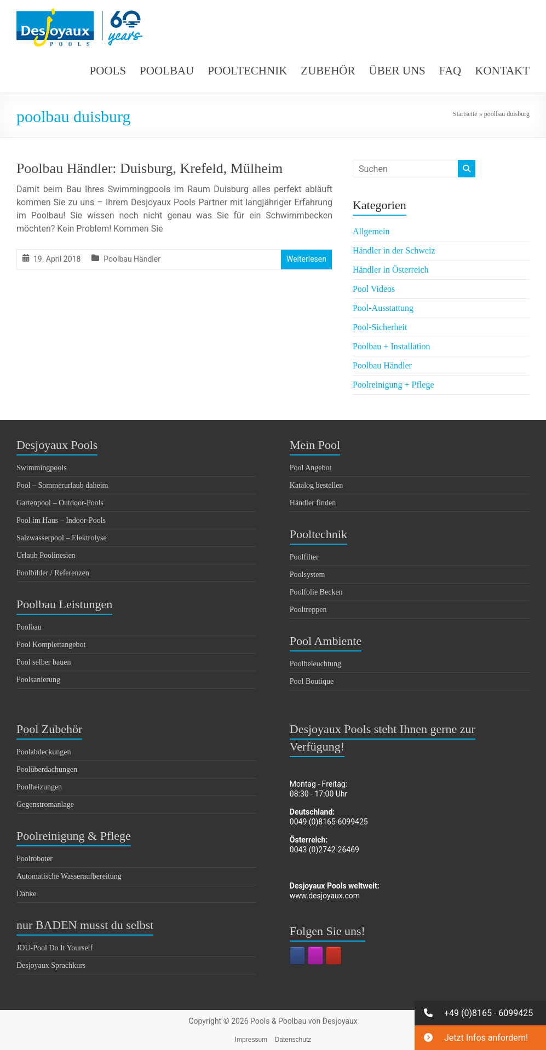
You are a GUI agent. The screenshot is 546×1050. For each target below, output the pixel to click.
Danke (26, 894)
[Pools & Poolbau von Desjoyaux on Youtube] (333, 956)
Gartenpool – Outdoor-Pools (60, 503)
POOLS (108, 70)
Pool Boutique (312, 681)
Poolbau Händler (132, 259)
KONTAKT (502, 70)
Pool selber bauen (43, 662)
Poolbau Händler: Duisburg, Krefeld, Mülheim (149, 168)
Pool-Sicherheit (380, 327)
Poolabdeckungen (43, 752)
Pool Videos (374, 288)
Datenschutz (293, 1039)
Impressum (251, 1039)
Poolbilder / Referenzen (52, 573)
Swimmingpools (41, 468)
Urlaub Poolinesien (46, 555)
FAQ (450, 70)
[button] (480, 1013)
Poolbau (29, 627)
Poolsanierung (38, 680)
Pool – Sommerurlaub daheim (62, 485)
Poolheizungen (39, 787)
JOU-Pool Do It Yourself (54, 948)
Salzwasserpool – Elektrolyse (61, 538)
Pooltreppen (308, 609)
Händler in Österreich (391, 269)
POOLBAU (167, 70)
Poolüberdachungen (46, 769)
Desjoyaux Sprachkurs (50, 965)
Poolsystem (307, 574)
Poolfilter (304, 557)
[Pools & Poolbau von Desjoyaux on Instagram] (315, 956)
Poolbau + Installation (391, 346)
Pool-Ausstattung (383, 308)
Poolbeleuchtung (315, 664)
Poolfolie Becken (316, 592)
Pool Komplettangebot (50, 645)
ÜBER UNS (397, 70)
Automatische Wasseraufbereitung (69, 876)
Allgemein (371, 231)
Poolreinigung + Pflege (393, 384)
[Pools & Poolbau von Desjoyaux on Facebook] (297, 956)
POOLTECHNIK (247, 70)
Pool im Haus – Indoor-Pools (61, 520)
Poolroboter (34, 859)
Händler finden (313, 503)
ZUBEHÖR (328, 70)
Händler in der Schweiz (394, 250)
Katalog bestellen (316, 485)
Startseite (465, 114)
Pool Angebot (311, 468)
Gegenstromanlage (45, 804)
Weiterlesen (306, 259)
